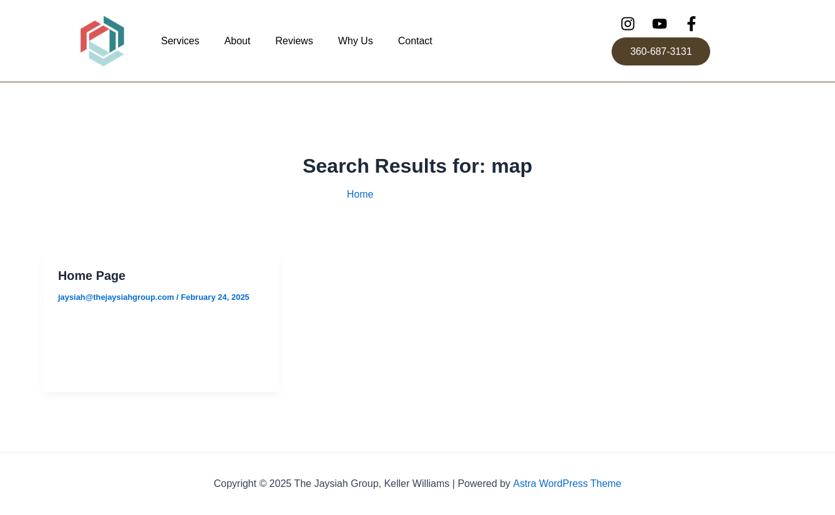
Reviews (294, 41)
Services (180, 41)
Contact (415, 41)
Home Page (92, 275)
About (237, 41)
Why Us (355, 41)
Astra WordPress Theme (567, 483)
